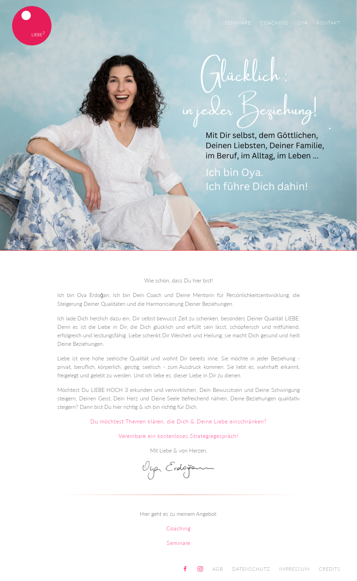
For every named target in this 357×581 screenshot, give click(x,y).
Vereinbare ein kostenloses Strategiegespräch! (178, 435)
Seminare (238, 22)
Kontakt (328, 22)
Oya (302, 22)
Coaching (274, 22)
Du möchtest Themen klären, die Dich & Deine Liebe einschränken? (178, 421)
